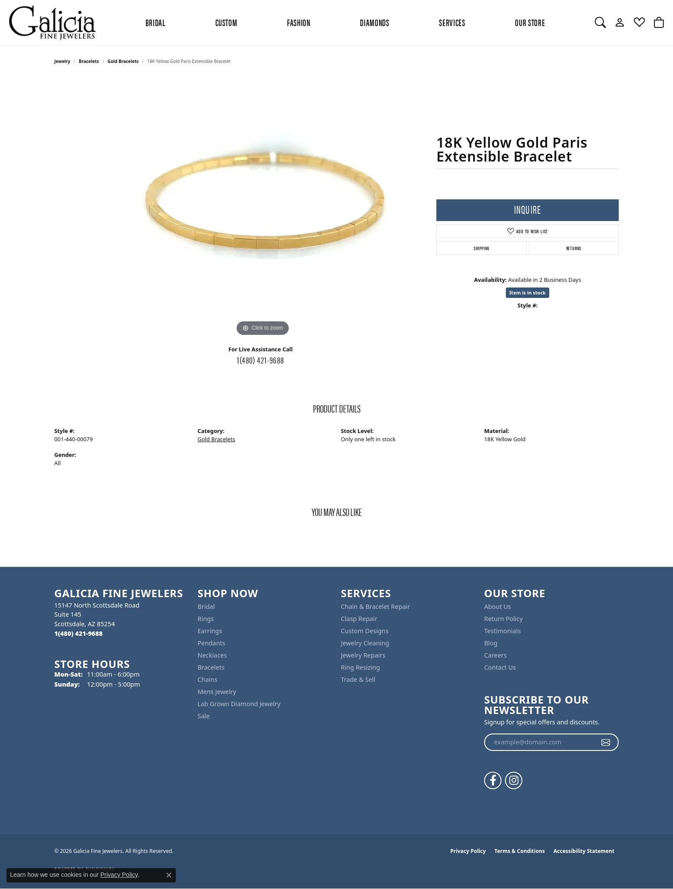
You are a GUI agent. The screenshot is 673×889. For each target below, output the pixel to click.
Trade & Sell (358, 679)
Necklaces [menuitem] (212, 655)
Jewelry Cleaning (365, 643)
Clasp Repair (359, 619)
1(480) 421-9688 (260, 360)
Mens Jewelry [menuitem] (217, 691)
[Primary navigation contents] (345, 22)
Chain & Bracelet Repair (375, 606)
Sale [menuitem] (204, 716)
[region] (262, 208)
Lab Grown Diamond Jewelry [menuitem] (239, 704)
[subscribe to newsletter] (606, 742)
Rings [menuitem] (206, 619)
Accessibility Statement (584, 851)
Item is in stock (527, 292)
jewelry (62, 61)
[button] (600, 22)
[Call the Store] (78, 633)
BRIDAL (155, 22)
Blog (491, 643)
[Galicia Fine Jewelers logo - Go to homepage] (52, 22)
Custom (226, 22)
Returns (574, 248)
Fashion (298, 22)
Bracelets (89, 61)
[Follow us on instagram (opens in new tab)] (513, 780)
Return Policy (503, 619)
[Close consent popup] (169, 875)
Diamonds (374, 22)
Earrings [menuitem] (210, 631)
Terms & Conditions (520, 851)
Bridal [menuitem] (206, 606)
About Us (497, 606)
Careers (495, 655)
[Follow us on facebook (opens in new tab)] (492, 780)
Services (452, 22)
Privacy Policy (468, 851)
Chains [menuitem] (208, 679)
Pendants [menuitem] (211, 643)
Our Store (530, 22)
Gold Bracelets (123, 61)
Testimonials (502, 631)
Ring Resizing (360, 667)
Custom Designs (365, 631)
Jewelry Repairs (363, 655)
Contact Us (500, 667)
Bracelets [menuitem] (211, 667)
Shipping (481, 248)
